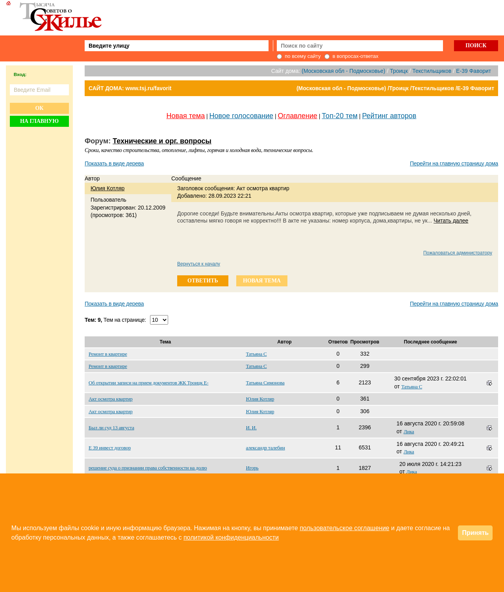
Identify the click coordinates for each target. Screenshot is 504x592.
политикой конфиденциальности (231, 537)
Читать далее (451, 220)
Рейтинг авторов (389, 116)
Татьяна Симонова (265, 383)
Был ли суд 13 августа (111, 428)
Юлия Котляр (107, 188)
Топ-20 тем (340, 116)
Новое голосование (241, 116)
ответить (202, 281)
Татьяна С (256, 354)
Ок (39, 108)
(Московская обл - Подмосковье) (343, 71)
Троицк (399, 71)
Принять (475, 532)
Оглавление (297, 116)
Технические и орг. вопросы (162, 141)
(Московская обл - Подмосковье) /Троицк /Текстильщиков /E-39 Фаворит (395, 88)
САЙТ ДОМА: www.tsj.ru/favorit (130, 88)
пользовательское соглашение (344, 528)
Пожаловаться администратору (457, 253)
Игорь (252, 468)
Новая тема (186, 116)
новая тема (262, 281)
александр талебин (265, 448)
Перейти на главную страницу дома (454, 163)
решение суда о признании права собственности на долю (148, 468)
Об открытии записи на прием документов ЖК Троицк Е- (148, 383)
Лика (409, 431)
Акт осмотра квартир (111, 399)
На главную (39, 121)
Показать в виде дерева (114, 163)
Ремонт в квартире (108, 354)
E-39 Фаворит (473, 71)
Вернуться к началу (198, 264)
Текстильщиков (431, 71)
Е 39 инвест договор (110, 448)
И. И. (251, 428)
